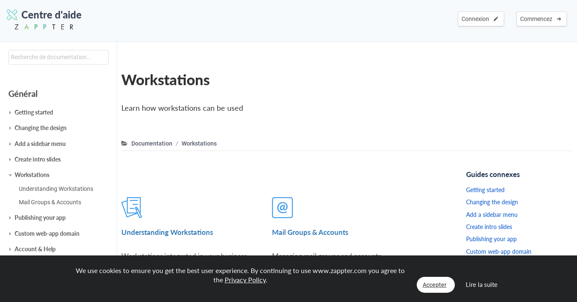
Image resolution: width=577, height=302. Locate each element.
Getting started (34, 112)
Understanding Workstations (56, 188)
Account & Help (35, 249)
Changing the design (41, 127)
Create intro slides (38, 159)
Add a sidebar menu (40, 143)
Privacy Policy (245, 280)
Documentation (151, 143)
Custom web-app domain (47, 233)
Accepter (434, 284)
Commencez (540, 19)
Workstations (32, 174)
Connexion (480, 19)
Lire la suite (482, 284)
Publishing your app (40, 217)
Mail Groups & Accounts (50, 202)
